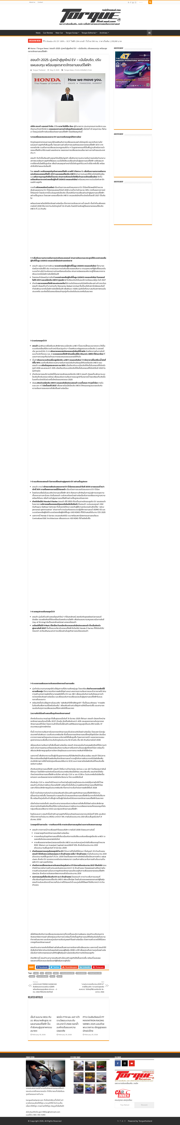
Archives (103, 32)
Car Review (48, 32)
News (38, 32)
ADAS (36, 973)
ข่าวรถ (89, 70)
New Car (59, 32)
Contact (40, 2)
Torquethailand (145, 1120)
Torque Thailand (39, 70)
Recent (144, 1104)
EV (42, 973)
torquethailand (95, 973)
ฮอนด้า (39, 126)
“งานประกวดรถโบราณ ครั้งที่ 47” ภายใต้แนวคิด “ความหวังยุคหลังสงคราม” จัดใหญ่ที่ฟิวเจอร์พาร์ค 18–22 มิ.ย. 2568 (91, 987)
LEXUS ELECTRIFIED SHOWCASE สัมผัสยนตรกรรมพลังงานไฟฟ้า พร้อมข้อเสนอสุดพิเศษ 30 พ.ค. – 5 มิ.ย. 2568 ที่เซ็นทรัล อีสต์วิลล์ (45, 987)
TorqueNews (81, 973)
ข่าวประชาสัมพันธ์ (81, 70)
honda (48, 973)
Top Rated (124, 1104)
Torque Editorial (89, 32)
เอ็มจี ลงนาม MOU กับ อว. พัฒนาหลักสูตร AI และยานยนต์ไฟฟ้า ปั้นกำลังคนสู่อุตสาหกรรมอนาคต (41, 1023)
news (56, 973)
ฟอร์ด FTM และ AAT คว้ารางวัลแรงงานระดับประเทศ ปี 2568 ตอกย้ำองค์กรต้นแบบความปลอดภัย (68, 1023)
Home (31, 32)
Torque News (42, 48)
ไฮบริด (60, 976)
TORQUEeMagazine (67, 973)
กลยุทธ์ (32, 976)
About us (32, 2)
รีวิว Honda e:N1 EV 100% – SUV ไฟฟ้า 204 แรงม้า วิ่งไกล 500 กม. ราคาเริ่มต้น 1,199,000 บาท (82, 41)
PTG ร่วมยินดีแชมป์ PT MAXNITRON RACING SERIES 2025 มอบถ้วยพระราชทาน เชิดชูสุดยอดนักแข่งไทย (94, 1023)
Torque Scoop (72, 32)
